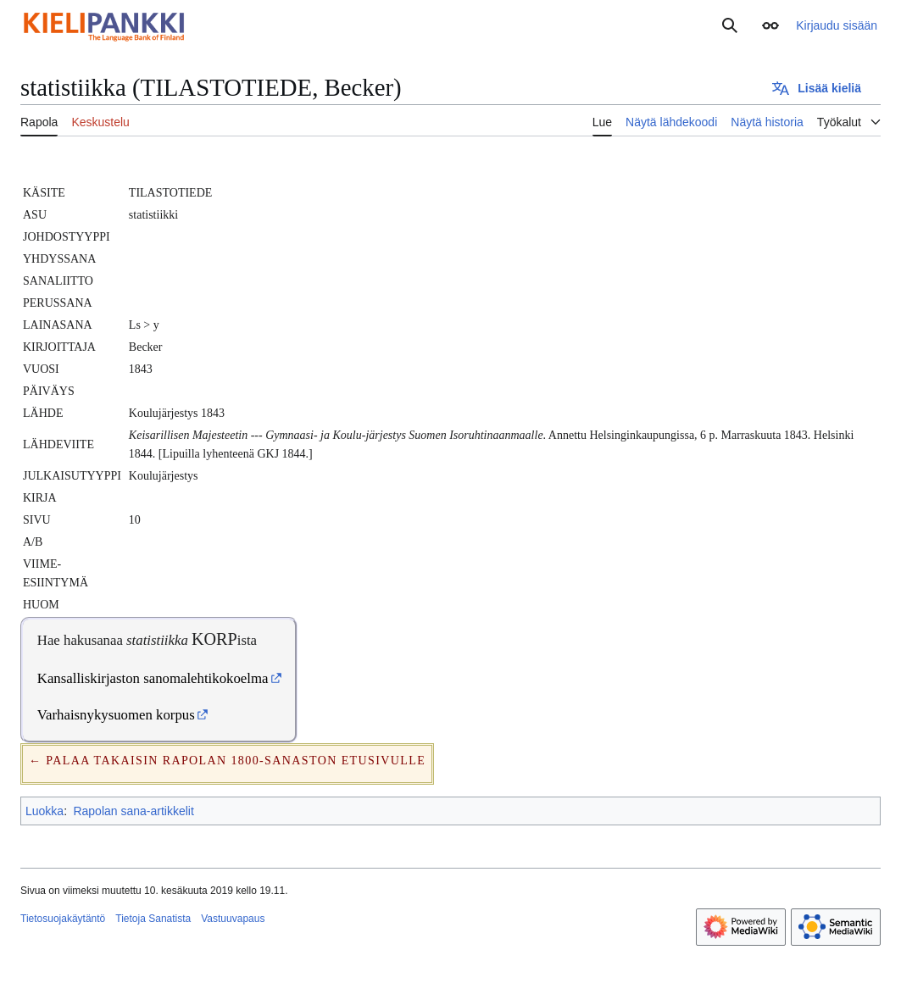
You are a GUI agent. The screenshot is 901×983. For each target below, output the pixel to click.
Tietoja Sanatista (153, 919)
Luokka (44, 811)
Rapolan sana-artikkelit (133, 811)
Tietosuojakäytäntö (62, 919)
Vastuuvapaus (232, 919)
